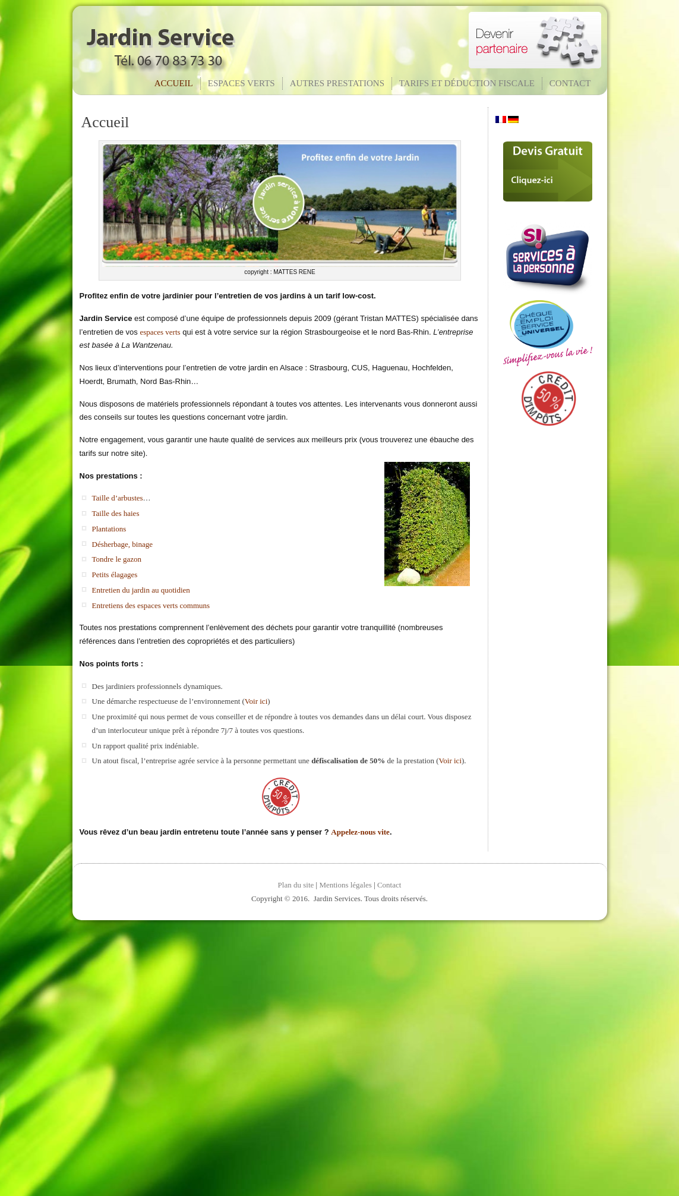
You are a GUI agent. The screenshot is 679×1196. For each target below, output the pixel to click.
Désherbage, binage (122, 544)
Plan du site (296, 884)
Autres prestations (337, 83)
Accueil (173, 83)
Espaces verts (241, 83)
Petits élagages (115, 574)
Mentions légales (345, 884)
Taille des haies (116, 513)
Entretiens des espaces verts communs (151, 605)
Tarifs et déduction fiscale (467, 83)
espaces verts (160, 332)
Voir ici (256, 701)
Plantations (109, 528)
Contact (570, 83)
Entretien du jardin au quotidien (141, 590)
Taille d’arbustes (117, 497)
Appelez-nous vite (360, 831)
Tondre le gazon (117, 559)
